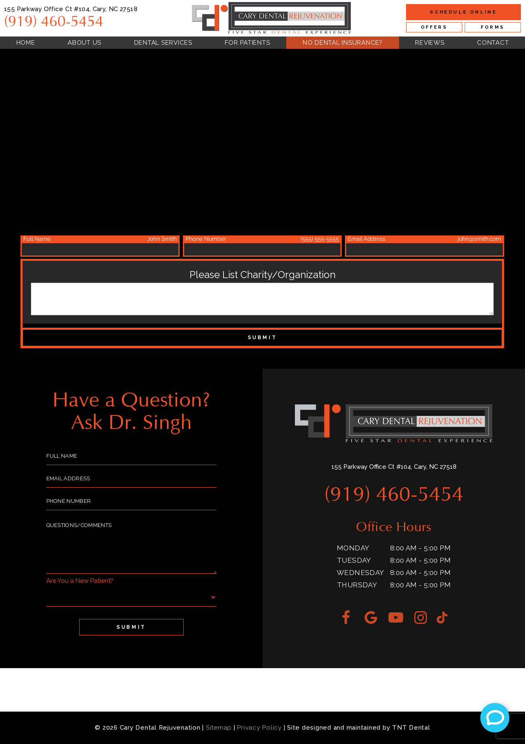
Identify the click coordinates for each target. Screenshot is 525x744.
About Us (84, 42)
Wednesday (360, 572)
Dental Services (163, 42)
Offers (434, 27)
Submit (262, 337)
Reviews (429, 42)
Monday (353, 548)
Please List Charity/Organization (262, 275)
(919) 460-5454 (53, 22)
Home (25, 42)
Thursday (357, 585)
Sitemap (219, 727)
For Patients (247, 42)
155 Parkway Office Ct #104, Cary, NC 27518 (70, 9)
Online (463, 12)
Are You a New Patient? (79, 580)
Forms (493, 27)
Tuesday (354, 560)
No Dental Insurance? (343, 42)
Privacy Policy (259, 727)
